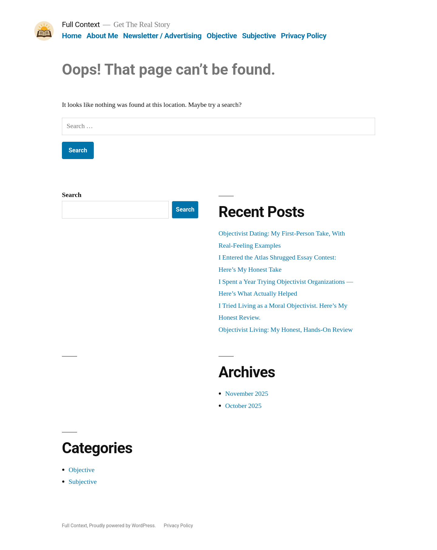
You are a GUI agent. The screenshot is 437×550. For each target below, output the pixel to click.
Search (71, 195)
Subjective (259, 35)
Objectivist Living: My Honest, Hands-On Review (285, 329)
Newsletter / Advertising (162, 35)
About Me (102, 35)
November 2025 (246, 393)
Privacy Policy (304, 35)
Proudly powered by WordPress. (123, 525)
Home (71, 35)
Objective (222, 35)
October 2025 (243, 406)
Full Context (81, 24)
